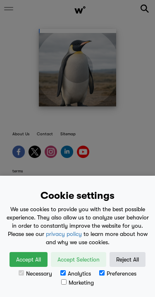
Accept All (28, 259)
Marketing (77, 282)
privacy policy (64, 234)
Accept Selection (78, 259)
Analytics (75, 273)
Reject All (127, 259)
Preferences (117, 273)
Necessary (35, 273)
